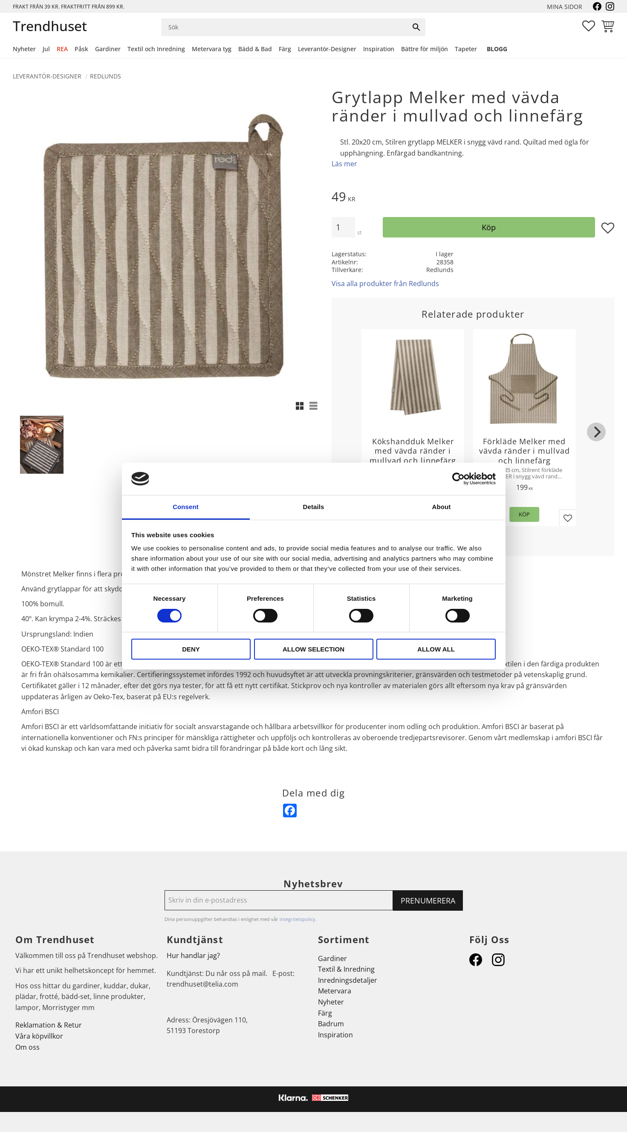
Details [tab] (313, 506)
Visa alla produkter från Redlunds (385, 283)
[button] (588, 26)
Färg (325, 1013)
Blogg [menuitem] (497, 49)
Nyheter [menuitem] (24, 49)
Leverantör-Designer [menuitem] (327, 49)
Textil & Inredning (346, 969)
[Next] (596, 432)
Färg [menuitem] (285, 49)
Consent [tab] (186, 506)
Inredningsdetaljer (347, 980)
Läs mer (344, 163)
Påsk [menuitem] (81, 49)
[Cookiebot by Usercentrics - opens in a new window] (458, 478)
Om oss (27, 1047)
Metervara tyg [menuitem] (211, 49)
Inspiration (335, 1034)
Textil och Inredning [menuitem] (156, 49)
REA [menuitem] (62, 49)
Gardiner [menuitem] (108, 49)
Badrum (331, 1023)
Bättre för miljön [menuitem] (424, 49)
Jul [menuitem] (46, 49)
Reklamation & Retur (48, 1025)
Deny (191, 649)
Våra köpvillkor (39, 1036)
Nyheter (331, 1002)
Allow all (436, 649)
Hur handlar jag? (193, 955)
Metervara (334, 991)
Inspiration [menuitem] (378, 49)
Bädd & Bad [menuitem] (255, 49)
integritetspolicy (297, 919)
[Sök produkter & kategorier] (285, 27)
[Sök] (416, 27)
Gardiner (332, 958)
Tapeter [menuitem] (466, 49)
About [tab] (441, 506)
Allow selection (313, 649)
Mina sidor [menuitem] (564, 7)
